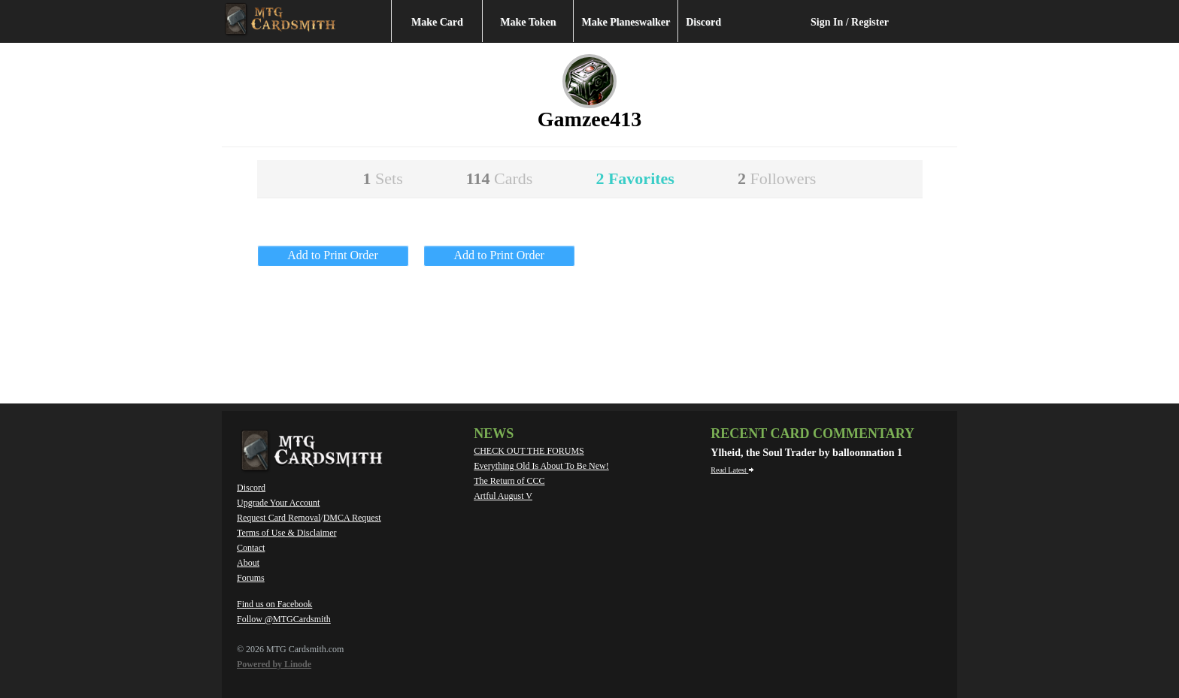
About (248, 562)
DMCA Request (352, 517)
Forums (251, 578)
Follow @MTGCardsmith (284, 619)
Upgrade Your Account (278, 502)
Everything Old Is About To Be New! (541, 466)
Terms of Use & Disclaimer (286, 532)
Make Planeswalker (625, 22)
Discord (703, 22)
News (494, 433)
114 (499, 178)
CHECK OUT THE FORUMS (529, 451)
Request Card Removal (278, 517)
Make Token (528, 22)
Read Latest (732, 470)
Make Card (437, 22)
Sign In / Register (850, 22)
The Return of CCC (509, 481)
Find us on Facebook (274, 604)
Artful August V (503, 496)
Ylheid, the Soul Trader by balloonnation (804, 452)
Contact (251, 547)
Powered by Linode (274, 664)
